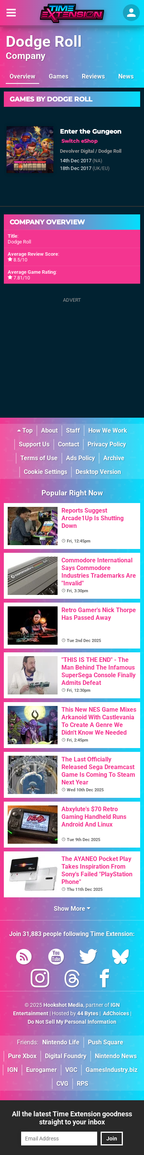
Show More (72, 908)
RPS (82, 1083)
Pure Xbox (22, 1056)
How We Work (107, 430)
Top (25, 430)
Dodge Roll (44, 42)
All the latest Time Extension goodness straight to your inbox (72, 1118)
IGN (12, 1069)
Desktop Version (98, 471)
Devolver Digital (77, 151)
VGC (71, 1069)
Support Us (34, 444)
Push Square (105, 1042)
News (126, 76)
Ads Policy (80, 458)
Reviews (93, 76)
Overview (22, 76)
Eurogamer (41, 1069)
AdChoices (115, 1013)
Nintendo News (116, 1056)
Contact (68, 444)
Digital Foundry (65, 1056)
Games (58, 76)
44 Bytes (87, 1013)
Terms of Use (39, 458)
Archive (113, 458)
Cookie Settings (45, 471)
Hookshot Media (63, 1005)
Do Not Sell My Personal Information (72, 1022)
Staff (73, 430)
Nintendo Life (60, 1042)
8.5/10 (20, 260)
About (49, 430)
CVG (62, 1083)
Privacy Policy (107, 444)
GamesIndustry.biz (111, 1069)
